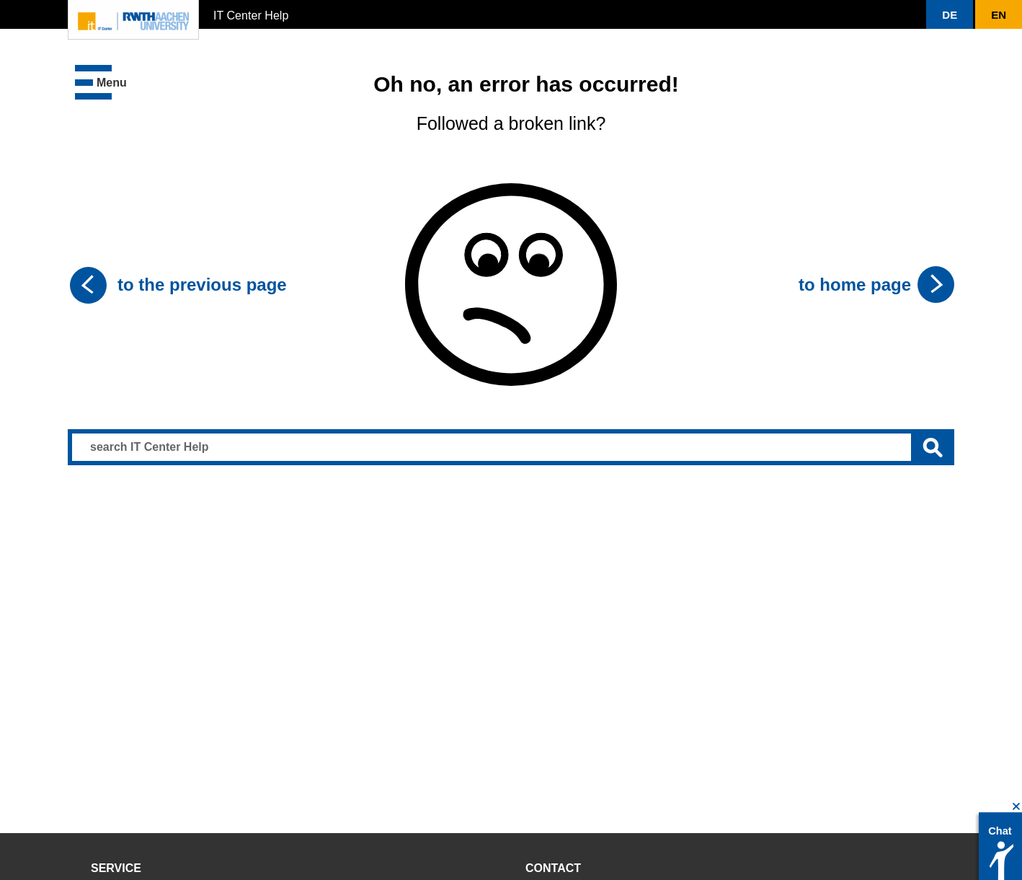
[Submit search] (932, 447)
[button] (949, 14)
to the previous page (202, 284)
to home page (855, 284)
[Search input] (511, 447)
